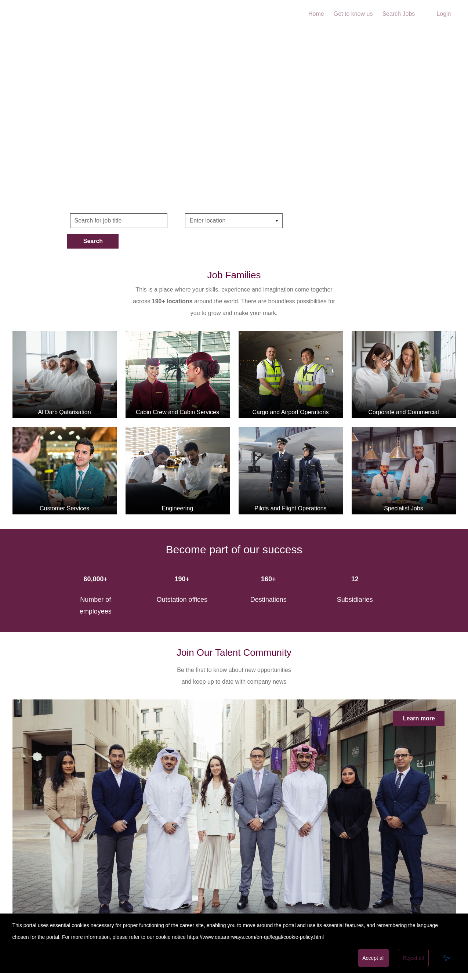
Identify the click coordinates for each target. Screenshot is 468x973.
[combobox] (234, 220)
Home (316, 14)
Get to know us (353, 14)
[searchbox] (226, 220)
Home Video (234, 117)
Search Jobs (398, 14)
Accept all (373, 958)
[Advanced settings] (447, 958)
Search (326, 220)
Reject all (413, 958)
